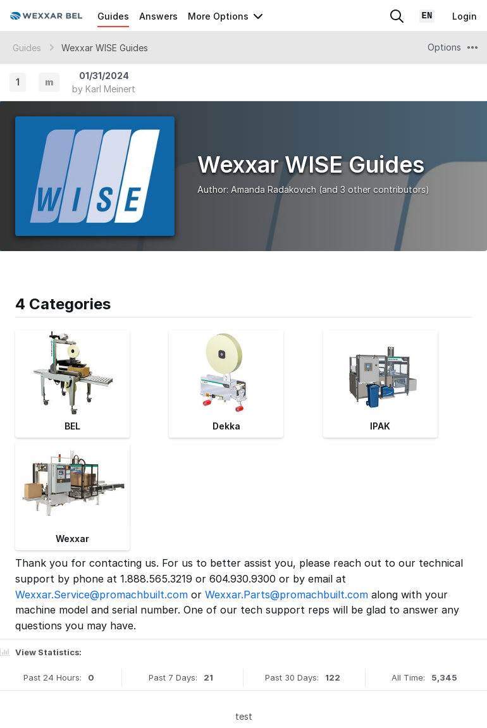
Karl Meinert (110, 88)
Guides (113, 16)
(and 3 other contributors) (374, 189)
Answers (158, 16)
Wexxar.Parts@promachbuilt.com (286, 594)
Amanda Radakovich (273, 189)
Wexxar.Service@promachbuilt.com (101, 594)
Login (464, 16)
